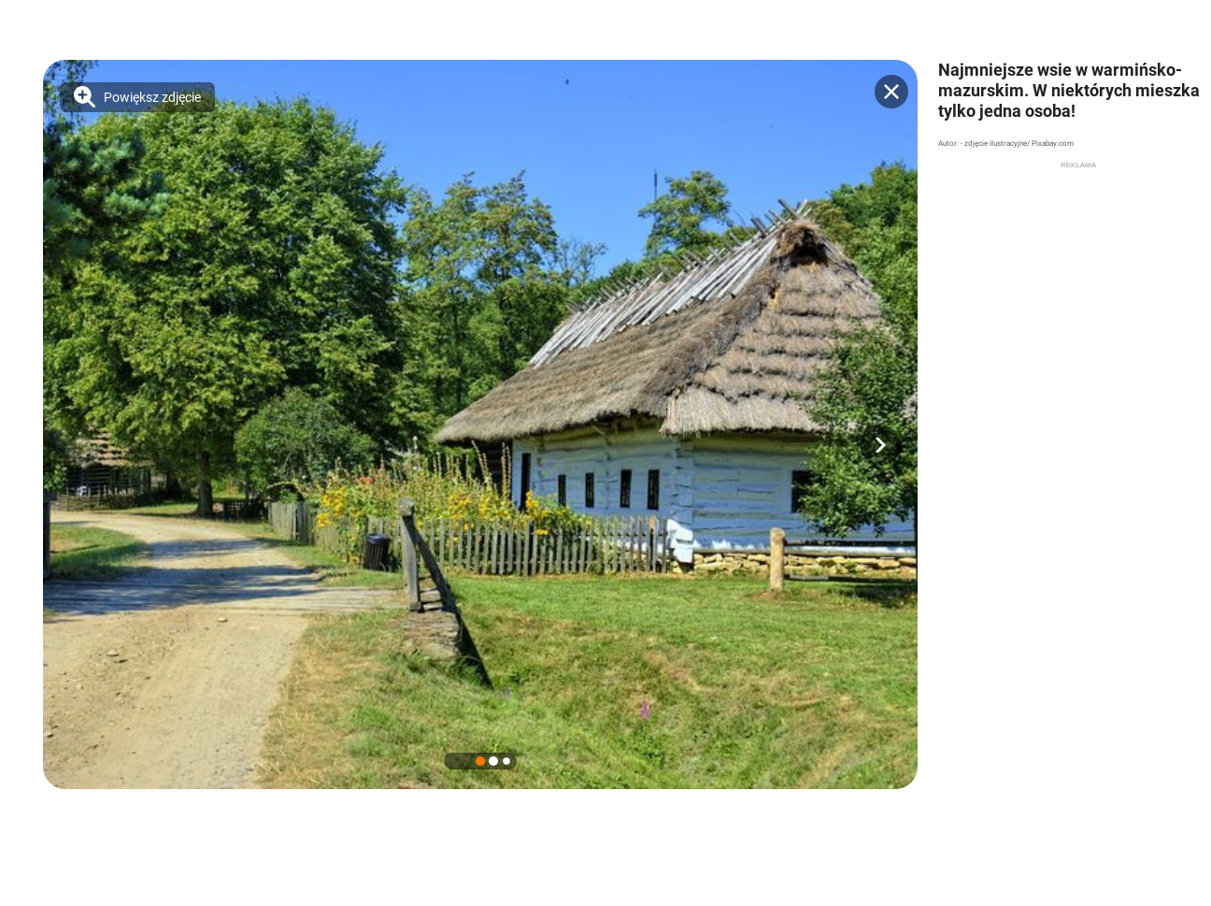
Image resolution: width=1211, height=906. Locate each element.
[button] (880, 445)
